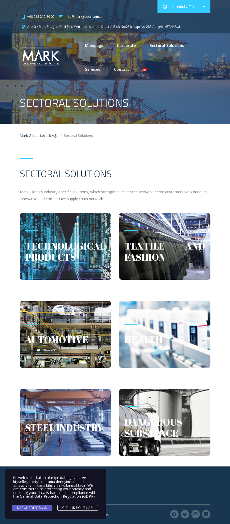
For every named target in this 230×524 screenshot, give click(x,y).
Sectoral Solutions (167, 45)
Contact (121, 69)
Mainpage (94, 45)
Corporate (126, 45)
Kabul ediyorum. (32, 507)
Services (92, 69)
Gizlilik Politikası (77, 507)
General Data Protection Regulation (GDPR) (57, 496)
